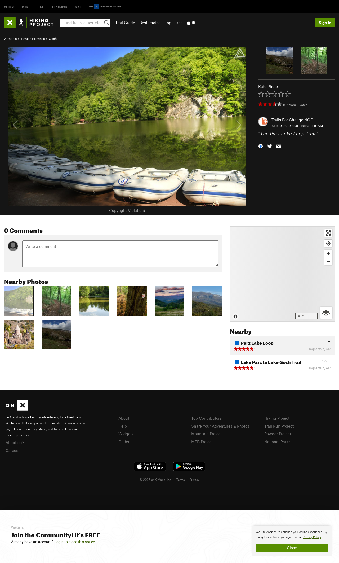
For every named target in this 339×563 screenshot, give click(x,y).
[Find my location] (328, 243)
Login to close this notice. (75, 542)
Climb (9, 6)
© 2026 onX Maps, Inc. (156, 479)
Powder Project (277, 433)
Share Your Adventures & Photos (220, 426)
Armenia (10, 39)
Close (292, 547)
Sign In (325, 22)
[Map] (282, 274)
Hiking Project (276, 418)
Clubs (123, 441)
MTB (25, 6)
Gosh (53, 39)
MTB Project (202, 441)
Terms (180, 479)
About (123, 418)
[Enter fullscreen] (328, 233)
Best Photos (149, 22)
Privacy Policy (312, 537)
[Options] (326, 313)
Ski (78, 6)
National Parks (277, 441)
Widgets (125, 433)
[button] (260, 146)
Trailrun (60, 6)
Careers (12, 450)
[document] (292, 541)
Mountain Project (206, 433)
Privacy (194, 479)
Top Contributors (206, 418)
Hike (40, 6)
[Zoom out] (328, 261)
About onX (15, 442)
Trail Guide (125, 22)
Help (122, 426)
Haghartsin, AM (311, 125)
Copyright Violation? (127, 210)
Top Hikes (173, 22)
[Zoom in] (328, 254)
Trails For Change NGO (292, 119)
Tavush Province (33, 39)
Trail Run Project (279, 426)
